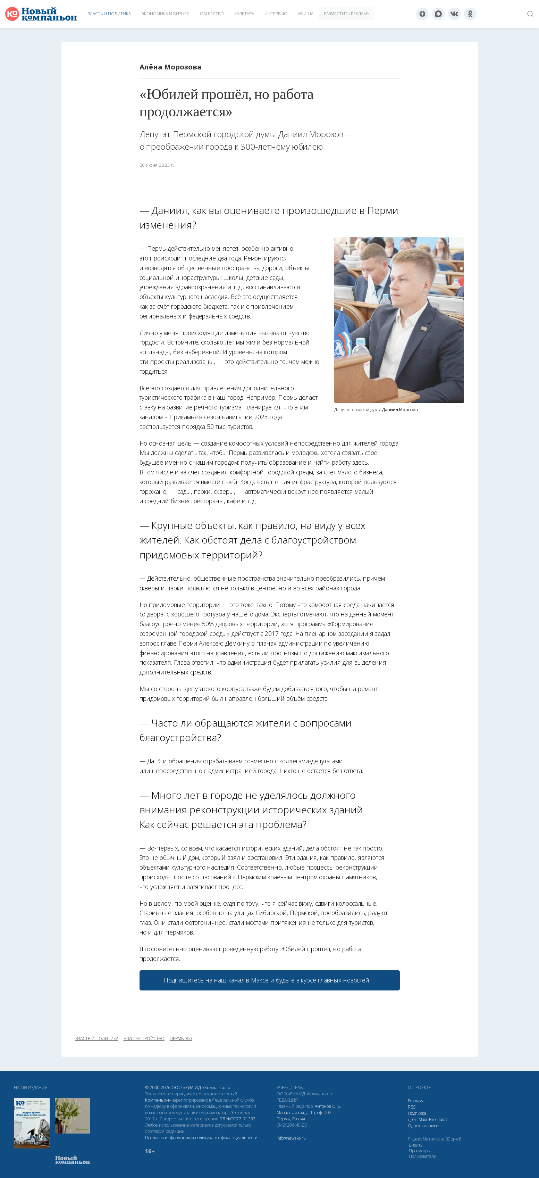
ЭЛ (237, 1119)
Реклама (416, 1101)
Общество (212, 14)
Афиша (305, 14)
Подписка (417, 1113)
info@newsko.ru (291, 1138)
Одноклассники (423, 1126)
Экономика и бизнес (165, 14)
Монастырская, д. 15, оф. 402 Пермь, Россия (304, 1116)
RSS (411, 1107)
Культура (244, 14)
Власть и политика (109, 14)
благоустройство (144, 1039)
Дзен (413, 1119)
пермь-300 (181, 1039)
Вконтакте (438, 1119)
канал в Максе (248, 980)
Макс (423, 1119)
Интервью (275, 14)
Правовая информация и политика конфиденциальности (201, 1137)
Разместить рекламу (346, 14)
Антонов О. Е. (328, 1106)
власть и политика (96, 1039)
